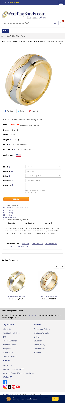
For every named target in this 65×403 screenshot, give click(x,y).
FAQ (4, 337)
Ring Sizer (7, 348)
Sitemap (37, 352)
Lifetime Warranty (9, 217)
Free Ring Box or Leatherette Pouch (16, 208)
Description (12, 223)
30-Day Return (8, 215)
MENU (5, 31)
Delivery (37, 337)
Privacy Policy (39, 345)
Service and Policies (42, 329)
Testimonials (39, 348)
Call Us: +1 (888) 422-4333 (13, 369)
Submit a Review (9, 356)
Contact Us (7, 365)
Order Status (8, 352)
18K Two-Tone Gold (33, 41)
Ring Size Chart (30, 223)
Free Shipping (8, 213)
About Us (7, 329)
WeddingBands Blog (11, 333)
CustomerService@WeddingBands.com (18, 373)
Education (38, 341)
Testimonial (48, 223)
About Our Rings (10, 341)
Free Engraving (8, 210)
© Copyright (7, 394)
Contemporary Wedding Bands (15, 41)
